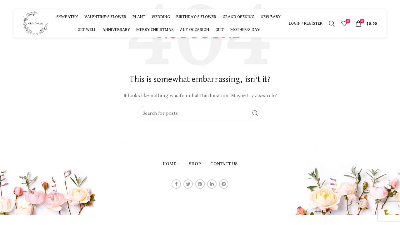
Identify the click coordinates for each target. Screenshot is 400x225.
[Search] (332, 23)
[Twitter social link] (188, 184)
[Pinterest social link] (200, 184)
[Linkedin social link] (212, 184)
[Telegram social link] (223, 184)
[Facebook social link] (176, 184)
